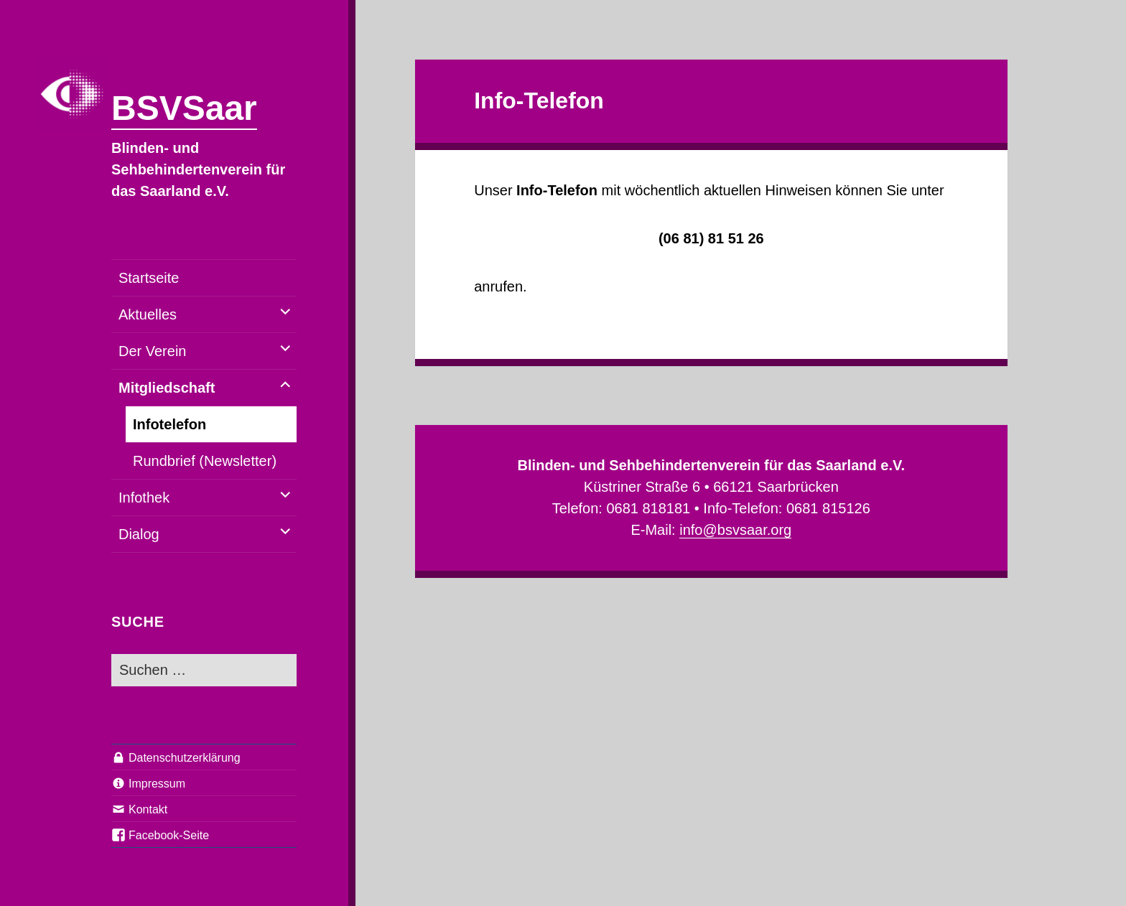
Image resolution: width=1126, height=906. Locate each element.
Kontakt (148, 809)
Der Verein (152, 351)
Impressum (157, 783)
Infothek (143, 497)
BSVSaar (184, 108)
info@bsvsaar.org (735, 530)
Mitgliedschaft (166, 388)
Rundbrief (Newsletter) (204, 461)
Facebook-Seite (169, 835)
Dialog (138, 534)
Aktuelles (147, 314)
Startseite (148, 278)
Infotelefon (169, 424)
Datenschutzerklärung (185, 758)
